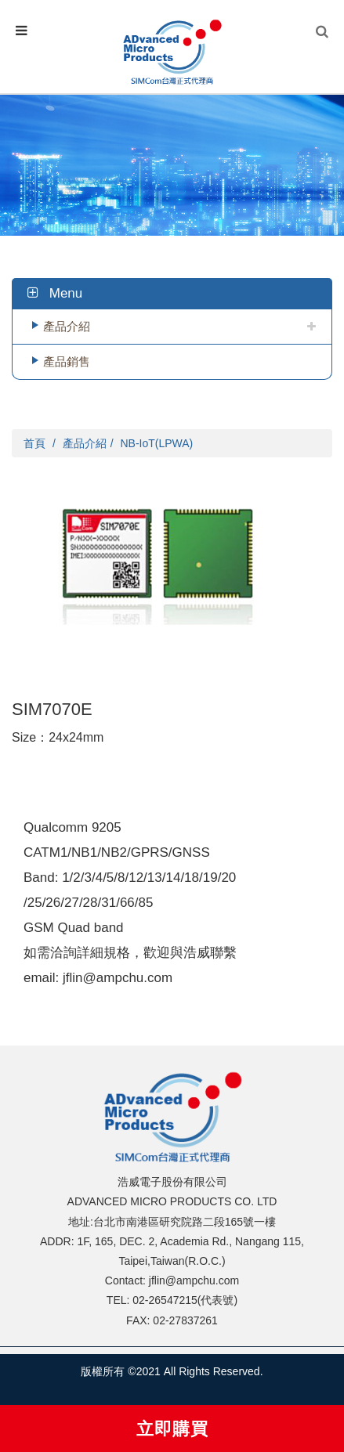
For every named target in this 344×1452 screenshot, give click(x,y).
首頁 (34, 443)
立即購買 (172, 1429)
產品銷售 (66, 361)
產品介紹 (66, 326)
